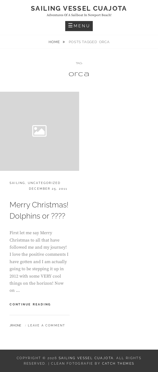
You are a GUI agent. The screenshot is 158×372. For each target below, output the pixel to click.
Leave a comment (46, 325)
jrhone (15, 325)
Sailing (17, 183)
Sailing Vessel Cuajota (79, 8)
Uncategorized (44, 183)
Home (55, 42)
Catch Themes (118, 363)
